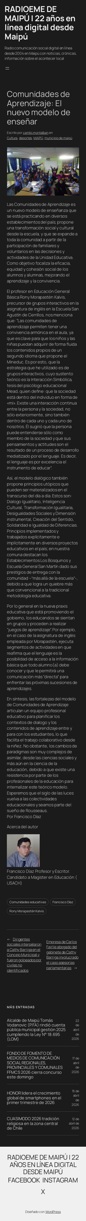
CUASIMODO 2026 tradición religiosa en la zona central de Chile (33, 1123)
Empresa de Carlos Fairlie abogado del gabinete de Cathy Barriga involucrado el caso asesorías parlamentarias (62, 954)
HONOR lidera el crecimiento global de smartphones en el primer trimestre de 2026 (34, 1098)
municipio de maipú (58, 138)
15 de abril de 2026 (75, 1098)
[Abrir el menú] (7, 68)
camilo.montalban (35, 132)
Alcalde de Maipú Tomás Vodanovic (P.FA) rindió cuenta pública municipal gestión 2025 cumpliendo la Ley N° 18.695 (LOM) (36, 1029)
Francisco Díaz (63, 902)
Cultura (12, 138)
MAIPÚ (38, 138)
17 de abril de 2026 (75, 1065)
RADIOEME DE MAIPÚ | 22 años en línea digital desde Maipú (40, 22)
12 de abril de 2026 (74, 1123)
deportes (25, 138)
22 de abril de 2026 (75, 1029)
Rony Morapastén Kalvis (26, 911)
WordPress (53, 1211)
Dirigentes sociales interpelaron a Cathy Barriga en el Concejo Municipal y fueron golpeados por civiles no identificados (24, 955)
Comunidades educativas (27, 902)
